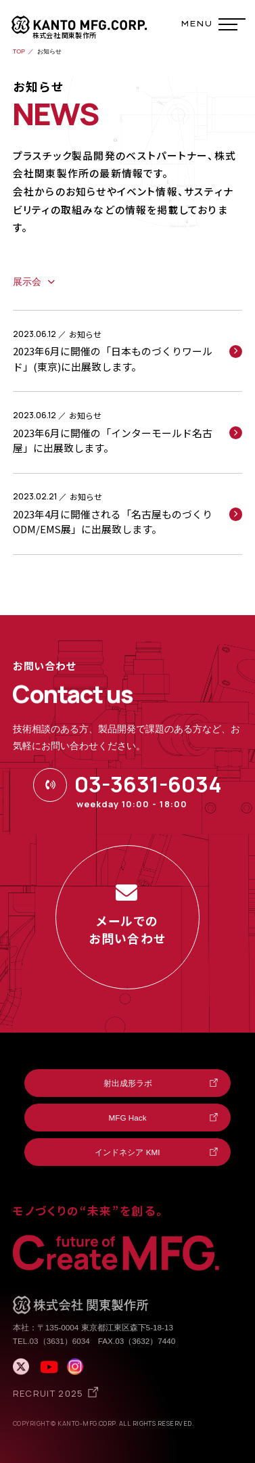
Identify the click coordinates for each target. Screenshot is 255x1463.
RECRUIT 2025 (48, 1393)
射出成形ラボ (127, 1083)
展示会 (27, 282)
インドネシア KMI (127, 1152)
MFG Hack (128, 1117)
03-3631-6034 (148, 784)
